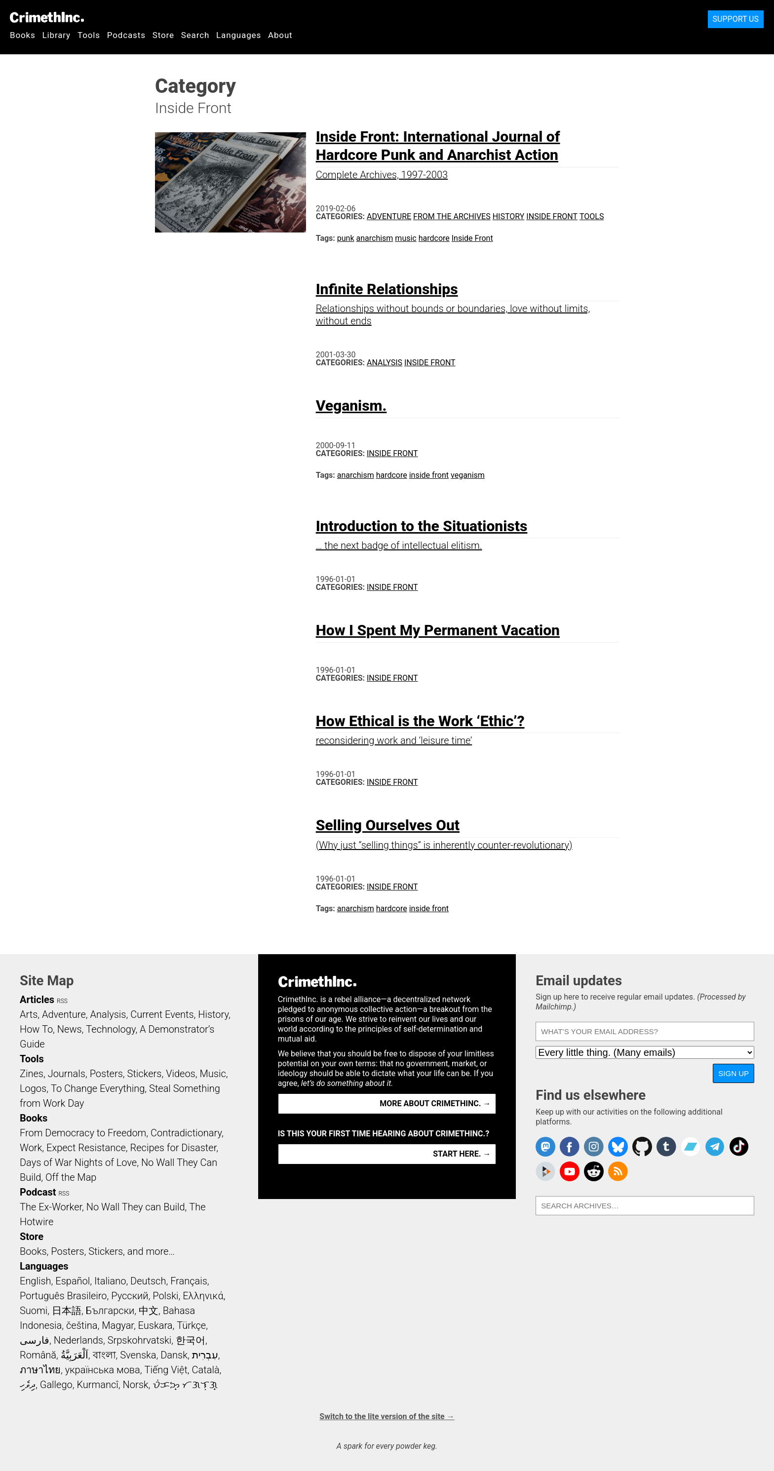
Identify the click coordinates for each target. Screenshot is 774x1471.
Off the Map (70, 1177)
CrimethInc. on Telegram (715, 1147)
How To (36, 1029)
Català (206, 1370)
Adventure (389, 216)
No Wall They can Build (135, 1207)
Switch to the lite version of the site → (386, 1416)
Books (23, 35)
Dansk (174, 1355)
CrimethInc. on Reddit (594, 1171)
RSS (62, 1001)
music (405, 238)
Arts (29, 1014)
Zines (31, 1074)
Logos (33, 1088)
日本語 (66, 1310)
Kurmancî (97, 1385)
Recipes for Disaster (173, 1148)
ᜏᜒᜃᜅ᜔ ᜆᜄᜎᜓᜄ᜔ (185, 1385)
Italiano (110, 1281)
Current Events (162, 1014)
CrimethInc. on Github (642, 1147)
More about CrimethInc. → (435, 1103)
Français (188, 1281)
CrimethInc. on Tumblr (666, 1147)
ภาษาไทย (40, 1370)
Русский (129, 1296)
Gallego (56, 1385)
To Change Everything (98, 1088)
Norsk (136, 1385)
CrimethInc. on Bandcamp (690, 1147)
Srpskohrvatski (140, 1340)
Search (195, 35)
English (35, 1281)
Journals (66, 1074)
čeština (81, 1325)
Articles (37, 1000)
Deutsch (148, 1281)
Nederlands (78, 1340)
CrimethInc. (47, 17)
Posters (106, 1074)
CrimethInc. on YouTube (570, 1171)
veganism (468, 475)
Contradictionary (186, 1133)
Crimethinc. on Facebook (570, 1147)
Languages (238, 35)
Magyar (118, 1325)
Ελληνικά (203, 1296)
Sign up (733, 1073)
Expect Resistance (86, 1148)
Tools (88, 35)
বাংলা (104, 1355)
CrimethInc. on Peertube (545, 1171)
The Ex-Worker (51, 1207)
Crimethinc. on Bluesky (618, 1147)
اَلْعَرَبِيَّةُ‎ (74, 1355)
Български (110, 1310)
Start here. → (462, 1154)
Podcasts (126, 35)
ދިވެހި (28, 1385)
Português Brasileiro (63, 1296)
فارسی (34, 1340)
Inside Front (552, 216)
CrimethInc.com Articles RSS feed (618, 1171)
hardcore (434, 238)
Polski (165, 1296)
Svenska (138, 1355)
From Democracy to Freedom (83, 1133)
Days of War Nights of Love (78, 1162)
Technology (110, 1029)
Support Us (736, 19)
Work (31, 1148)
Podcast (38, 1192)
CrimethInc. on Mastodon (545, 1147)
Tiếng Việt (165, 1370)
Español (72, 1281)
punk (345, 238)
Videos (180, 1074)
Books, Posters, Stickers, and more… (97, 1251)
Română (38, 1355)
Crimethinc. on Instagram (594, 1147)
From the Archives (452, 216)
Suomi (33, 1310)
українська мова (102, 1370)
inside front (429, 475)
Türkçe (191, 1325)
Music (212, 1074)
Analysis (384, 362)
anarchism (374, 238)
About (280, 35)
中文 (148, 1310)
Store (163, 35)
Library (56, 35)
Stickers (144, 1074)
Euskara (155, 1325)
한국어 (190, 1340)
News (69, 1029)
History (509, 216)
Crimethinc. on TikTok (739, 1147)
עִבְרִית (205, 1355)
